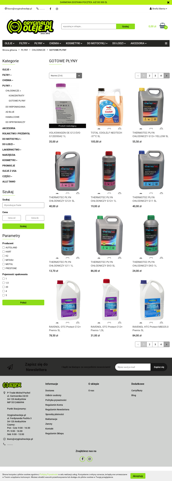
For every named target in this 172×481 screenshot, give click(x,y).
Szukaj (23, 226)
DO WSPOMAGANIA (15, 106)
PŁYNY (39, 43)
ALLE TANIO (8, 181)
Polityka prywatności (55, 400)
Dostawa (49, 390)
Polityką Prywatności (49, 474)
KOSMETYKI (74, 43)
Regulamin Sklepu (54, 433)
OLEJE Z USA (9, 170)
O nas (91, 390)
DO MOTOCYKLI (97, 43)
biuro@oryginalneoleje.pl (20, 439)
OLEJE (9, 43)
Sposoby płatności (54, 414)
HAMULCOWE (12, 117)
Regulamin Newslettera (57, 409)
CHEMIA (55, 43)
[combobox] (65, 75)
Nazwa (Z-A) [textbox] (57, 75)
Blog (133, 395)
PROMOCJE (8, 165)
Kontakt (49, 428)
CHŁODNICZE (13, 90)
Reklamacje (51, 419)
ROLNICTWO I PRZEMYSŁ (16, 133)
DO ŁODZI (119, 43)
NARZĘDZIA (8, 155)
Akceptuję (138, 476)
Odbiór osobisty (53, 395)
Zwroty (48, 424)
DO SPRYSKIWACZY (15, 122)
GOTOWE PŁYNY (17, 100)
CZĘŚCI (7, 176)
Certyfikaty (136, 390)
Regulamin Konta (54, 405)
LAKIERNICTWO (11, 149)
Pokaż (23, 302)
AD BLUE (10, 112)
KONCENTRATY (16, 95)
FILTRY (24, 43)
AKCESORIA (139, 43)
